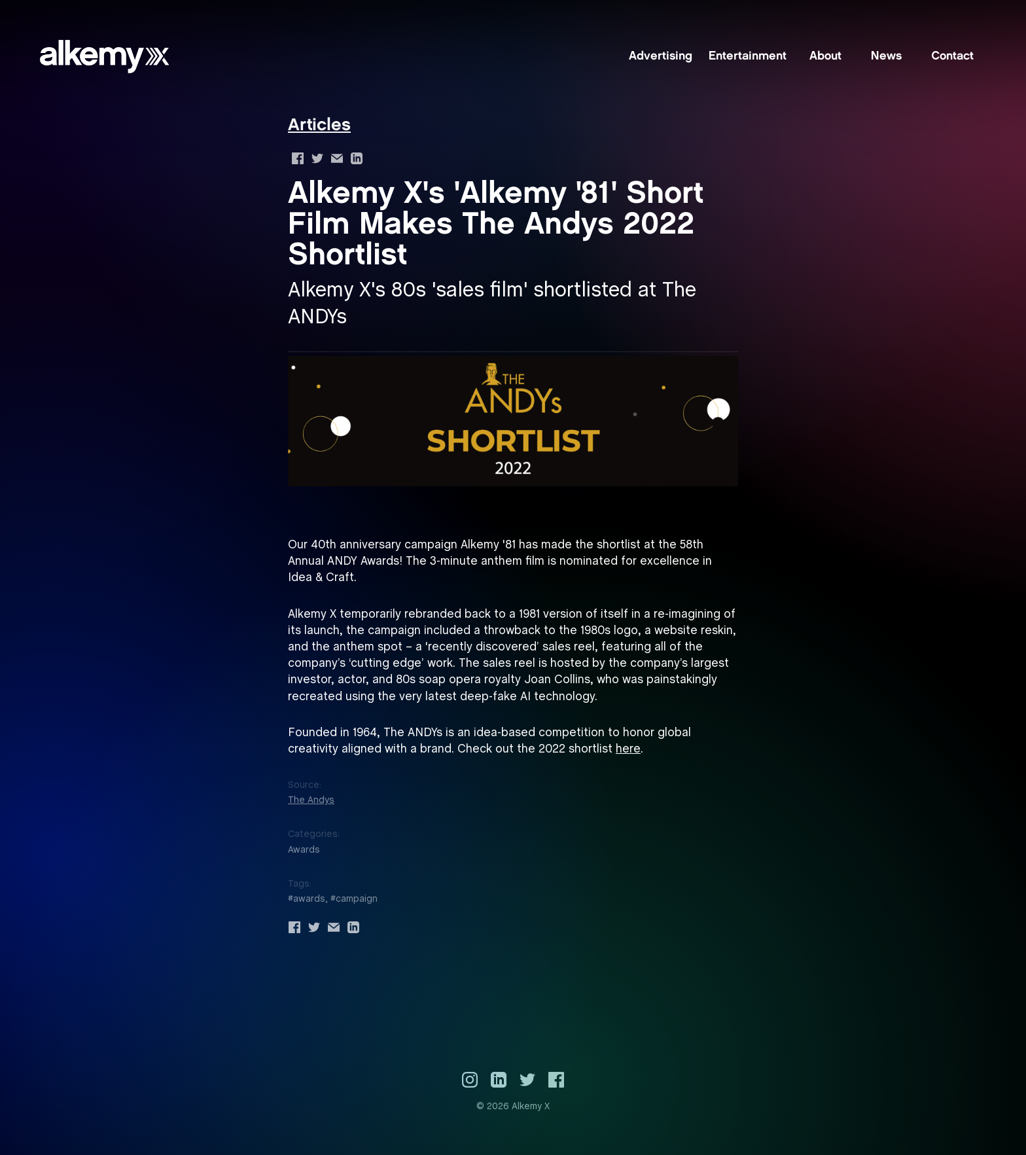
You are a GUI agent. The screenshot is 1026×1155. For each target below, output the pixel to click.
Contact (952, 57)
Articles (319, 126)
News (886, 57)
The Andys (311, 800)
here (628, 749)
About (825, 57)
